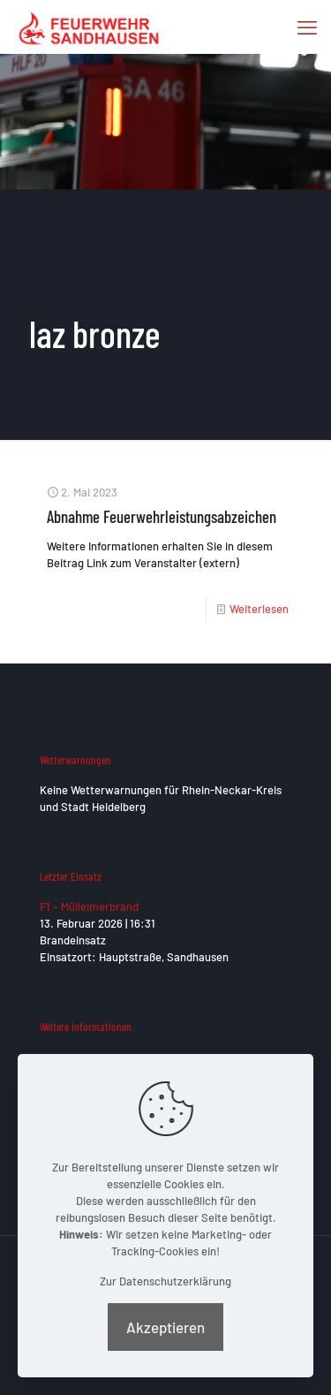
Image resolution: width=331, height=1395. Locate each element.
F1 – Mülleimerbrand (89, 906)
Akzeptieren (165, 1327)
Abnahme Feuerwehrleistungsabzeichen (161, 516)
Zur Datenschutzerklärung (165, 1281)
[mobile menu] (307, 26)
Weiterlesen (259, 609)
